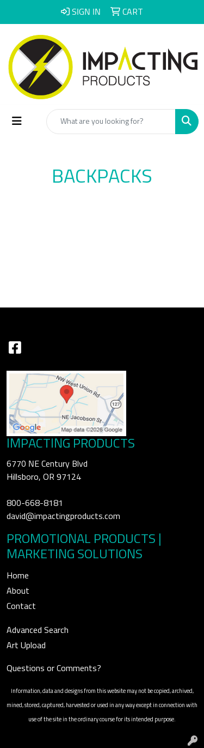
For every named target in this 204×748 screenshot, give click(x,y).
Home (18, 575)
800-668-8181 (35, 503)
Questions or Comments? (54, 668)
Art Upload (26, 645)
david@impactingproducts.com (63, 516)
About (18, 591)
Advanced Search (38, 630)
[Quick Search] (111, 121)
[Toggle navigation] (16, 121)
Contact (21, 606)
